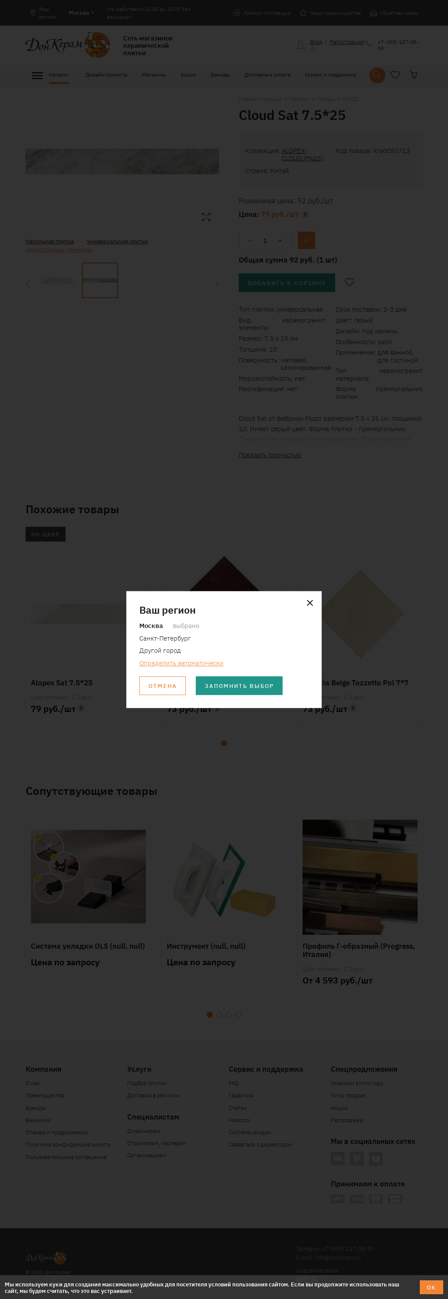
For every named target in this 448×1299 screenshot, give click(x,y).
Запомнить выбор (239, 685)
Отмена (162, 685)
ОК (431, 1287)
